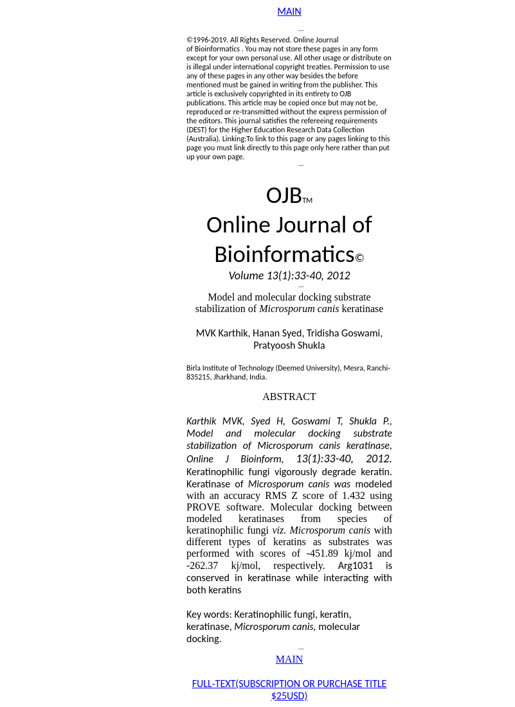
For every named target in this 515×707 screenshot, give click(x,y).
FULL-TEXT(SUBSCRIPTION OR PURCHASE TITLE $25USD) (289, 689)
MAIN (289, 11)
